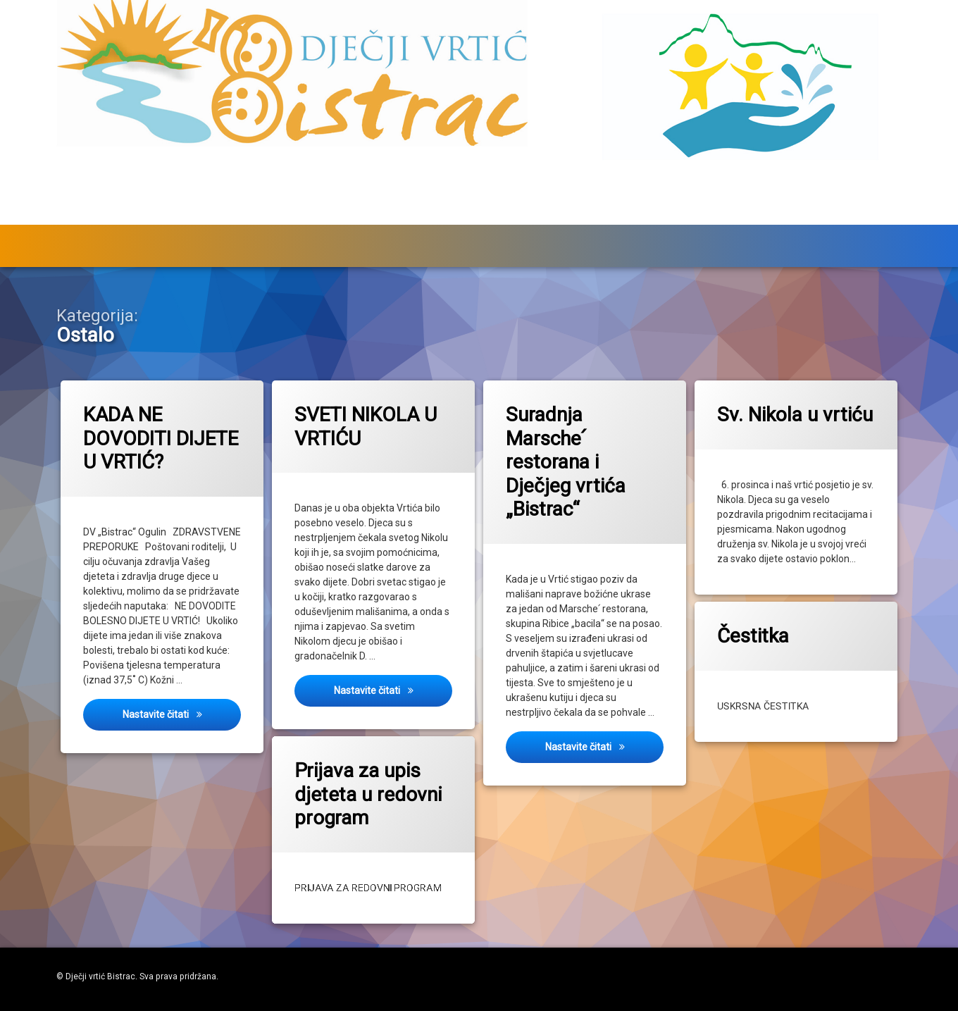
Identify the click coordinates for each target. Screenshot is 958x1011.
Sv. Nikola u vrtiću (794, 414)
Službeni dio (107, 214)
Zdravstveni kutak (616, 214)
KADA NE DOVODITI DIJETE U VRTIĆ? (159, 438)
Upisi (210, 214)
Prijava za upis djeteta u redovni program (359, 785)
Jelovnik (740, 214)
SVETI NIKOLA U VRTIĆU (365, 426)
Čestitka (762, 629)
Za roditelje (502, 214)
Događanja (291, 214)
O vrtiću (821, 214)
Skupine (396, 214)
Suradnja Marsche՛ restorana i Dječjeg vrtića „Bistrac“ (565, 461)
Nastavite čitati (181, 713)
